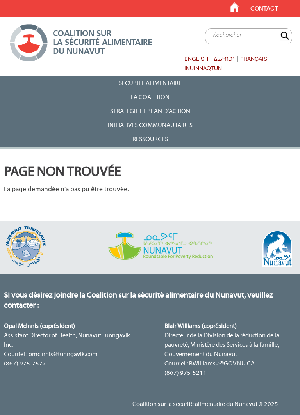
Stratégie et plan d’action (150, 111)
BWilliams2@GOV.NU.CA (222, 364)
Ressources (150, 140)
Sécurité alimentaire (150, 83)
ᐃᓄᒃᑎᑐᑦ (224, 59)
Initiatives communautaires (150, 125)
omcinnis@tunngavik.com (63, 354)
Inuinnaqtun (203, 68)
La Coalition (150, 97)
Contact (264, 8)
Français (253, 59)
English (196, 59)
